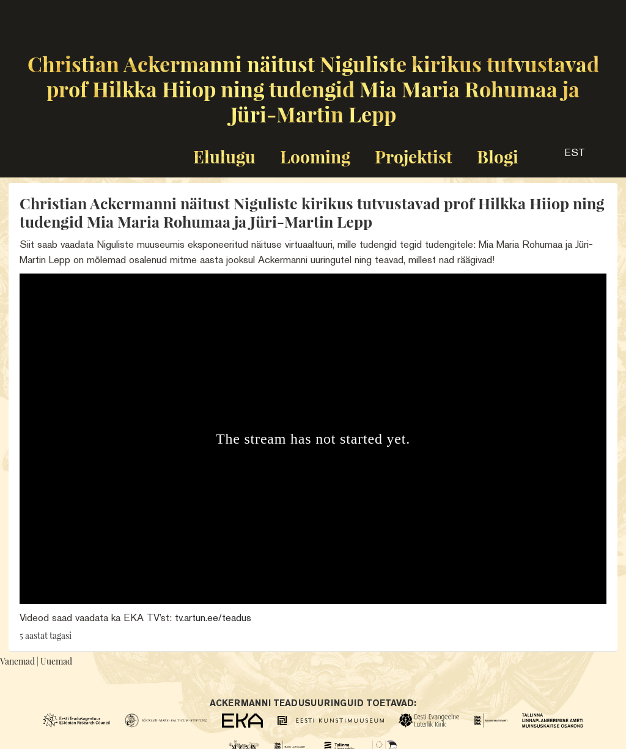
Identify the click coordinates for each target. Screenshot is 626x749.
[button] (564, 156)
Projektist (413, 156)
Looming (315, 156)
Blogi (497, 156)
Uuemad (56, 661)
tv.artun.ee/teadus (213, 617)
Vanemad (17, 661)
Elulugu (224, 156)
